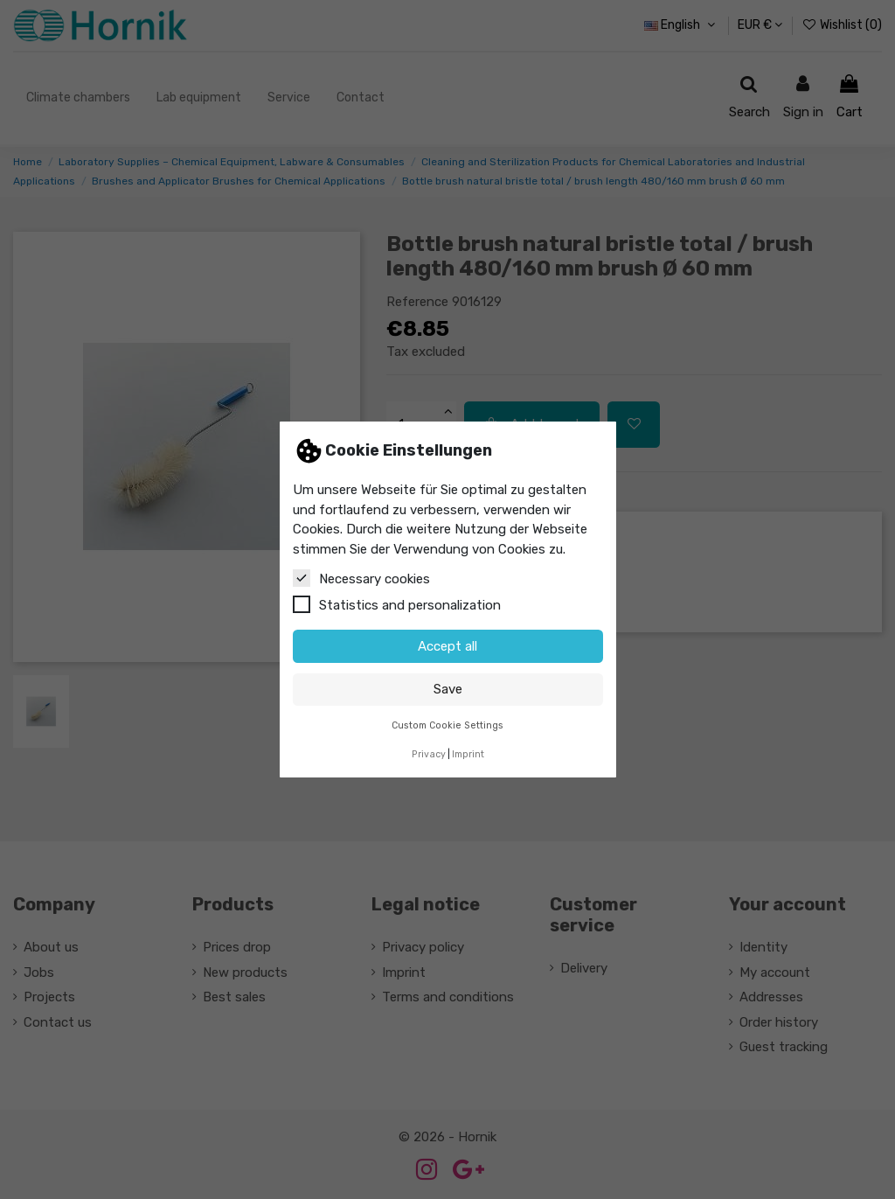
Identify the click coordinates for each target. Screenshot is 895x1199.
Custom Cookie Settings (447, 725)
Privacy (429, 754)
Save (448, 689)
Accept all (447, 646)
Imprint (468, 754)
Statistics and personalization (397, 604)
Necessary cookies (361, 578)
